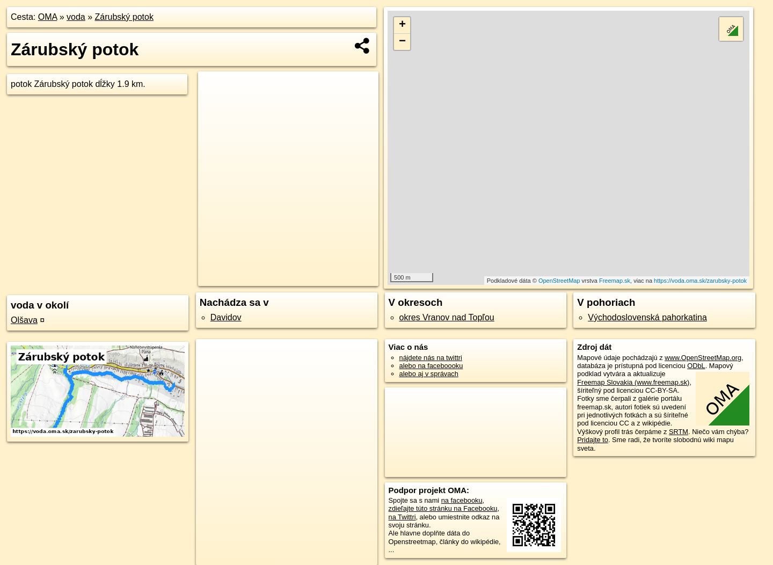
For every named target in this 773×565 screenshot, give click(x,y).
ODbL (696, 366)
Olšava (24, 320)
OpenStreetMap (559, 280)
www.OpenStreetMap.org (703, 358)
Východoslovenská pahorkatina (647, 317)
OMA (47, 16)
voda (76, 16)
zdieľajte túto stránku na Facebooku (443, 508)
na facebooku (462, 500)
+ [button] (402, 25)
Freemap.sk (614, 280)
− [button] (402, 42)
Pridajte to (592, 440)
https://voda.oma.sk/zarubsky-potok (700, 280)
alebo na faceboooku (431, 366)
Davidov (226, 317)
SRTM (678, 432)
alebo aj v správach (428, 374)
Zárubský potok (124, 16)
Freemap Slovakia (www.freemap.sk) (633, 382)
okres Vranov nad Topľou (446, 317)
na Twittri (402, 517)
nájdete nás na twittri (430, 358)
